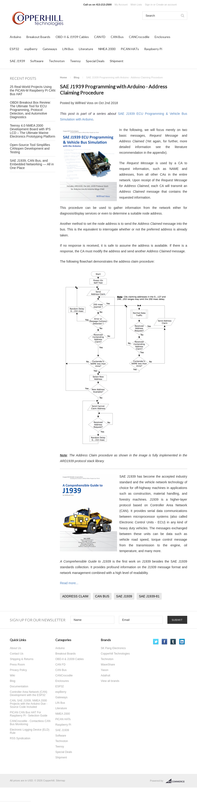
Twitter (156, 642)
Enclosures (162, 37)
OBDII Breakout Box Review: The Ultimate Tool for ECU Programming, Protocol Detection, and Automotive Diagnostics (30, 110)
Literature (86, 49)
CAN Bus (117, 37)
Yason (104, 670)
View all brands (110, 681)
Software (36, 61)
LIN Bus (68, 49)
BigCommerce (176, 780)
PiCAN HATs (130, 49)
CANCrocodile (139, 37)
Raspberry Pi (153, 49)
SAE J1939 (17, 61)
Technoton (57, 61)
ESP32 (14, 49)
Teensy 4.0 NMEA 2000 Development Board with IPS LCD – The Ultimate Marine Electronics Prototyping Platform (32, 131)
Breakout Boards (38, 37)
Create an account (166, 4)
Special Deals (95, 61)
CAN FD (99, 37)
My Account (121, 4)
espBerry (30, 49)
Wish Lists (136, 4)
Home (63, 77)
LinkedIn (182, 642)
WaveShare (108, 664)
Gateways (50, 49)
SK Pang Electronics (113, 648)
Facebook (164, 642)
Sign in (149, 4)
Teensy (75, 61)
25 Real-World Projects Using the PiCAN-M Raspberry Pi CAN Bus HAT (32, 90)
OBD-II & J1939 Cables (72, 37)
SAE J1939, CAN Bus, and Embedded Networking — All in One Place (32, 164)
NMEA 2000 (106, 49)
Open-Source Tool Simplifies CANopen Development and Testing (30, 148)
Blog (76, 77)
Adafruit (105, 675)
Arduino (15, 37)
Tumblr (173, 642)
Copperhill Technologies (115, 653)
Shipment (116, 61)
